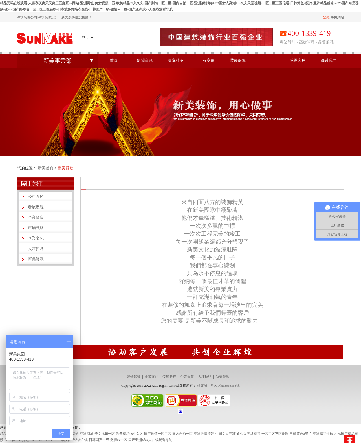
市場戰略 (36, 228)
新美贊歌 (36, 259)
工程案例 (207, 60)
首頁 (114, 60)
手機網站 (337, 17)
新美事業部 (57, 61)
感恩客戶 (297, 60)
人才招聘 (36, 249)
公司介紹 (36, 196)
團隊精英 (176, 60)
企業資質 (36, 217)
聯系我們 (328, 60)
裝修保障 (238, 60)
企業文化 (36, 238)
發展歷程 (36, 207)
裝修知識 (133, 377)
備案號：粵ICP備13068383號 (218, 386)
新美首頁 (46, 168)
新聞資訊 (145, 60)
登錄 (326, 17)
